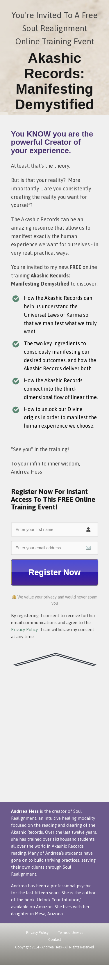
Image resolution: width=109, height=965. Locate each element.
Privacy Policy (24, 629)
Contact (54, 939)
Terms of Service (70, 932)
